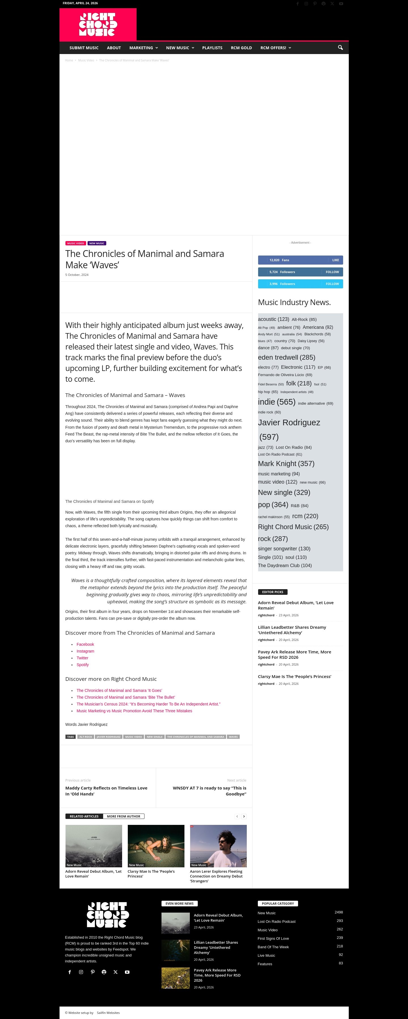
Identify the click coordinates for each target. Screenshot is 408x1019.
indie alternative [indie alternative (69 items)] (315, 403)
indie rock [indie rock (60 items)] (269, 412)
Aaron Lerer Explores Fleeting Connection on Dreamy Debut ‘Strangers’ (216, 876)
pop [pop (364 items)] (273, 504)
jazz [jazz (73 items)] (265, 447)
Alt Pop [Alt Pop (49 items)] (266, 328)
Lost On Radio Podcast (277, 921)
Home (69, 60)
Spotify (83, 664)
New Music (180, 48)
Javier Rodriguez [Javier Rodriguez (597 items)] (289, 431)
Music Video (86, 60)
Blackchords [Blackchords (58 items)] (317, 334)
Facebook (85, 644)
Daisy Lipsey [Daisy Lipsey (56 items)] (311, 341)
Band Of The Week (273, 947)
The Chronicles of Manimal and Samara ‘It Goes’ (120, 690)
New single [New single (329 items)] (284, 492)
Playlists (212, 47)
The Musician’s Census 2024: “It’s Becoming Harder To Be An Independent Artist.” (148, 704)
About (114, 47)
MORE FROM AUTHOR (123, 816)
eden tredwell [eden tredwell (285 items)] (287, 357)
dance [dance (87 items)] (268, 347)
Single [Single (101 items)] (270, 557)
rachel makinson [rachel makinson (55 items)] (274, 517)
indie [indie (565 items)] (277, 402)
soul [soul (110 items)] (296, 557)
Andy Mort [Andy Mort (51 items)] (269, 334)
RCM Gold (241, 47)
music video (133, 737)
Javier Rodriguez (109, 737)
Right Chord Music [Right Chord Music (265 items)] (293, 527)
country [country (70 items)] (285, 341)
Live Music (266, 955)
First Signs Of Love (273, 938)
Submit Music (84, 47)
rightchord (266, 615)
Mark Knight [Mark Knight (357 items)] (286, 464)
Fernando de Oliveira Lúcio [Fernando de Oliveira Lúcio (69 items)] (285, 375)
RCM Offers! (275, 48)
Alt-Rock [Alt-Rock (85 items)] (304, 319)
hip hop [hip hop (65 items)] (268, 392)
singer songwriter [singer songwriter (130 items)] (284, 548)
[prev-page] (237, 817)
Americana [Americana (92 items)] (318, 327)
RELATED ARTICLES (84, 816)
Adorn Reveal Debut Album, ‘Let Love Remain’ (93, 874)
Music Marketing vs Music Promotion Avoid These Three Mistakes (134, 711)
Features (265, 964)
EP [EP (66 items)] (324, 367)
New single (154, 737)
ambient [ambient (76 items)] (288, 327)
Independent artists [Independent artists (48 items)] (296, 392)
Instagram (85, 651)
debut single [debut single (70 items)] (295, 348)
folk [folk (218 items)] (299, 383)
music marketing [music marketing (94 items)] (279, 474)
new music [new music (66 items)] (313, 482)
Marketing (143, 48)
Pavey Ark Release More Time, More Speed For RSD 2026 (295, 654)
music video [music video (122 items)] (278, 482)
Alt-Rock (85, 737)
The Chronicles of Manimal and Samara (195, 737)
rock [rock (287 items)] (273, 538)
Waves (233, 737)
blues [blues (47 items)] (265, 341)
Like (335, 260)
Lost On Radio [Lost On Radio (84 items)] (294, 447)
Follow (332, 272)
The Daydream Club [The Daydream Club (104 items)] (285, 565)
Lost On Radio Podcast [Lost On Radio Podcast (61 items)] (280, 455)
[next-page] (244, 817)
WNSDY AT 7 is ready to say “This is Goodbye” (209, 791)
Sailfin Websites (108, 1013)
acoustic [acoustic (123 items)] (274, 319)
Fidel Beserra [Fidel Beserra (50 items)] (271, 384)
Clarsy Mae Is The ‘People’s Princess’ (151, 874)
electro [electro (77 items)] (268, 367)
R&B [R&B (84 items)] (300, 506)
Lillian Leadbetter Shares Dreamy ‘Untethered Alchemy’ (292, 629)
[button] (340, 48)
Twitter (82, 658)
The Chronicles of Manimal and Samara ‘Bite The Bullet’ (126, 697)
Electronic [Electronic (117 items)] (298, 367)
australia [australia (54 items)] (292, 334)
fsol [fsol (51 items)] (320, 384)
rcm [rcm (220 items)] (305, 516)
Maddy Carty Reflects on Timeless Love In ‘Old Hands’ (106, 791)
